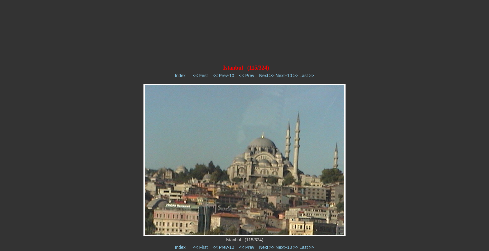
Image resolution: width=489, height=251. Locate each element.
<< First (200, 75)
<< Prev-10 (223, 75)
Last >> (306, 75)
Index (180, 75)
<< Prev (246, 75)
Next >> (266, 75)
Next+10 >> (287, 75)
